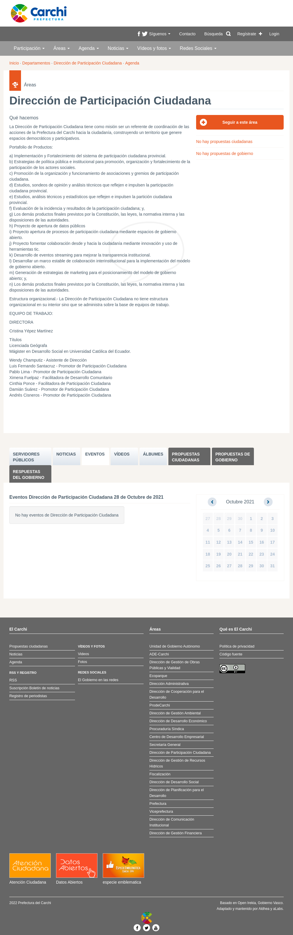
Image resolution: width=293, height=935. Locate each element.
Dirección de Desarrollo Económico (178, 721)
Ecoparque (158, 676)
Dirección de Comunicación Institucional (171, 822)
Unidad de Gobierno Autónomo (174, 646)
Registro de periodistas (28, 696)
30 (240, 518)
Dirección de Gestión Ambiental (175, 713)
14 (240, 542)
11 (207, 542)
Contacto (187, 34)
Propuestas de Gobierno (232, 457)
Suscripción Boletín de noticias (34, 688)
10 (272, 530)
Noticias (118, 48)
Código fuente (230, 654)
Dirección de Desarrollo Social (174, 782)
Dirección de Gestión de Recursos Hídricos (177, 763)
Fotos (82, 662)
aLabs (278, 909)
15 (251, 542)
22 (251, 554)
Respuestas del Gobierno (28, 474)
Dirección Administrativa (169, 684)
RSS (13, 680)
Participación (29, 48)
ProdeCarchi (159, 705)
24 (272, 554)
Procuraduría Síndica (166, 729)
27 (207, 518)
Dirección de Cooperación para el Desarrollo (176, 694)
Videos (83, 654)
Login (274, 34)
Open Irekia (247, 903)
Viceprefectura (161, 812)
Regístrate (246, 34)
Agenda (89, 48)
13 (229, 542)
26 (218, 566)
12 (218, 542)
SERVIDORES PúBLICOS (26, 457)
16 (261, 542)
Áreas (61, 48)
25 (207, 566)
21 (240, 554)
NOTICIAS (66, 454)
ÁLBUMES (153, 454)
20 (229, 554)
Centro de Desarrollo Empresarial (176, 737)
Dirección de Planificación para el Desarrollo (176, 793)
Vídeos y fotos (154, 48)
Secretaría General (164, 745)
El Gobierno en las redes (98, 680)
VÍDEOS (122, 454)
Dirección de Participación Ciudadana (88, 63)
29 (229, 518)
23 (261, 554)
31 (272, 566)
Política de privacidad (236, 646)
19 (218, 554)
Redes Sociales (198, 48)
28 (218, 518)
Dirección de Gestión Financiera (175, 833)
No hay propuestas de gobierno (224, 153)
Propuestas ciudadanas (186, 457)
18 (207, 554)
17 (272, 542)
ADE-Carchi (159, 654)
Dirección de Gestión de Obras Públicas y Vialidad (174, 665)
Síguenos (159, 34)
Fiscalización (159, 774)
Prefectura (157, 804)
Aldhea (264, 909)
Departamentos (36, 63)
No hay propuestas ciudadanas (224, 141)
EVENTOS (95, 454)
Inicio (14, 63)
